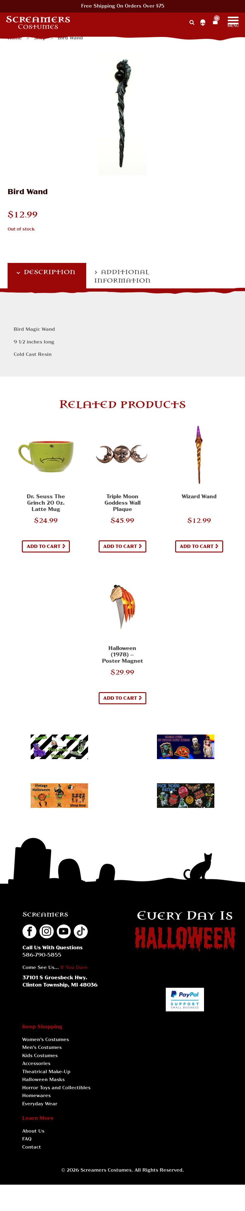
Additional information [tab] (122, 276)
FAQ (27, 1139)
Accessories (36, 1063)
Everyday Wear (39, 1104)
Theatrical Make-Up (46, 1072)
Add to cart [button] (44, 546)
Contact (31, 1147)
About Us (33, 1131)
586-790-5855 (41, 955)
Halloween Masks (43, 1079)
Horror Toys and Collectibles (56, 1088)
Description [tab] (48, 272)
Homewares (36, 1095)
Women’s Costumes (45, 1039)
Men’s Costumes (42, 1047)
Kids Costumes (40, 1055)
